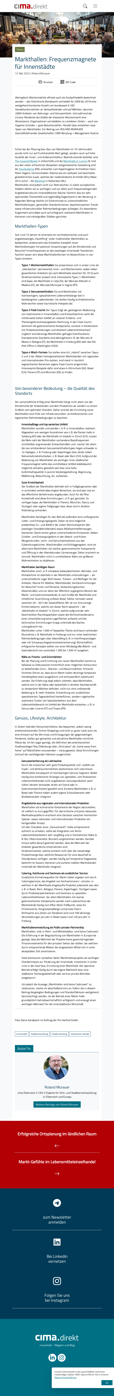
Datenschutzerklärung (66, 1377)
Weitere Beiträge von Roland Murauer (57, 1104)
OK (107, 1382)
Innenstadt (21, 1034)
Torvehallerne (26, 169)
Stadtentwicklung (39, 1034)
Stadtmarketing (59, 1034)
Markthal (40, 181)
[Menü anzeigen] (95, 6)
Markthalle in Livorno (75, 161)
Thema (19, 49)
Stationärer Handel (80, 1034)
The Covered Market (26, 161)
